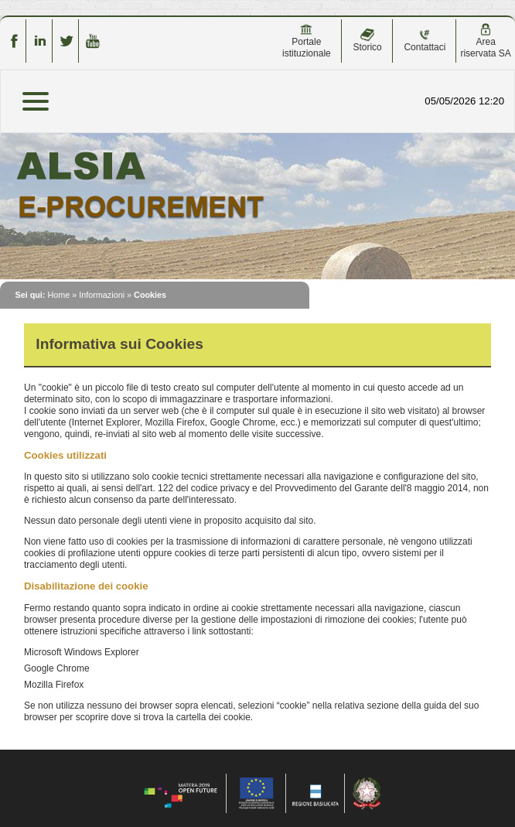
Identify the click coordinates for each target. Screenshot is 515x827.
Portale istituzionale (306, 41)
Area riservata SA (485, 41)
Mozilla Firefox (54, 684)
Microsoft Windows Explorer (81, 652)
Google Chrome (57, 668)
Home (58, 294)
